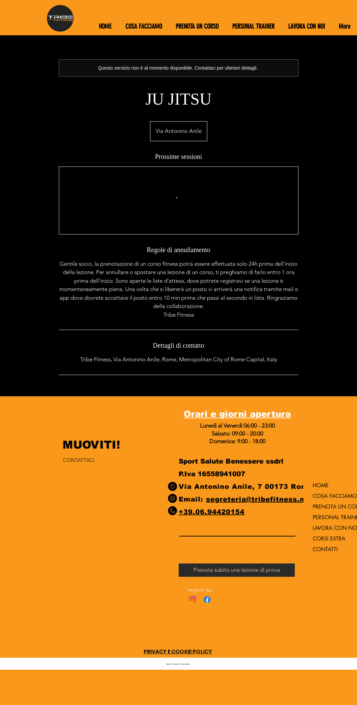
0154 (253, 512)
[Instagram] (192, 599)
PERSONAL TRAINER (330, 517)
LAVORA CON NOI (330, 528)
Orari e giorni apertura (237, 414)
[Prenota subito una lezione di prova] (237, 570)
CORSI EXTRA (329, 538)
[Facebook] (207, 599)
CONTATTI (325, 549)
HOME (321, 485)
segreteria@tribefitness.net (259, 499)
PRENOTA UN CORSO (330, 506)
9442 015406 (284, 512)
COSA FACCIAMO (330, 496)
